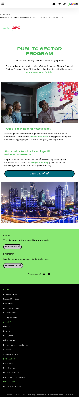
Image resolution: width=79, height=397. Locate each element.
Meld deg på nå (39, 173)
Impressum (41, 395)
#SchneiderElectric (39, 136)
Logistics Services (11, 308)
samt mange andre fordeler (39, 72)
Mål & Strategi (9, 340)
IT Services (8, 304)
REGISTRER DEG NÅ (13, 266)
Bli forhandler (9, 368)
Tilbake (6, 15)
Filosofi (6, 326)
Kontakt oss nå (12, 247)
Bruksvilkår (53, 395)
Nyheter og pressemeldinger (16, 345)
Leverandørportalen (12, 386)
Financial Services (11, 299)
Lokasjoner (8, 336)
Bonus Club (8, 363)
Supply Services (10, 317)
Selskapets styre (10, 354)
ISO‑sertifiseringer (11, 373)
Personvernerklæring (25, 395)
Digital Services (10, 294)
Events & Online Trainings (14, 377)
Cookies (10, 395)
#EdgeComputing (39, 162)
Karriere (7, 331)
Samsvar (7, 350)
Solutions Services (11, 313)
